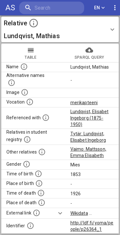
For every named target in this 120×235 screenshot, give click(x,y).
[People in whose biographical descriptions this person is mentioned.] (46, 118)
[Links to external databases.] (36, 213)
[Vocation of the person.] (30, 102)
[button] (60, 29)
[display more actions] (115, 8)
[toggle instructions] (33, 23)
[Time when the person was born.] (38, 174)
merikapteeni (84, 102)
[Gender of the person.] (26, 164)
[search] (51, 8)
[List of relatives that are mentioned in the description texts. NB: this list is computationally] (42, 152)
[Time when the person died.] (41, 193)
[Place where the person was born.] (39, 183)
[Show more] (60, 213)
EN (99, 8)
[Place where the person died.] (41, 202)
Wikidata (79, 213)
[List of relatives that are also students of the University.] (27, 139)
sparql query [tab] (89, 53)
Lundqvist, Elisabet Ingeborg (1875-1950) (89, 118)
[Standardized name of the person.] (24, 67)
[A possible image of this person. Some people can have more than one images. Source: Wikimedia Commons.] (25, 92)
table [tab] (30, 53)
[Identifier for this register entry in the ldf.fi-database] (30, 226)
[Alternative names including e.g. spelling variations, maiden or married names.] (11, 83)
